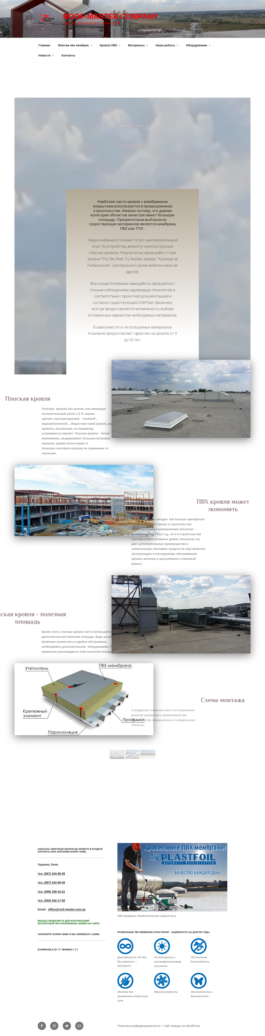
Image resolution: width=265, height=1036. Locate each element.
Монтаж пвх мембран (75, 45)
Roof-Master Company (110, 16)
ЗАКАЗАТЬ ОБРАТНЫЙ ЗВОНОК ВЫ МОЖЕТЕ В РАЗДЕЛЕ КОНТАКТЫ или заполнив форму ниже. (70, 850)
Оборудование (198, 45)
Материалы (138, 45)
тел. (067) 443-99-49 (51, 882)
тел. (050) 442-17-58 (51, 900)
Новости (47, 55)
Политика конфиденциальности (138, 1026)
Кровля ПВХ (110, 45)
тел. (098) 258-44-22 (51, 891)
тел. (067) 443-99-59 (51, 873)
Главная (44, 45)
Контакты (68, 55)
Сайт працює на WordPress (181, 1026)
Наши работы (167, 45)
